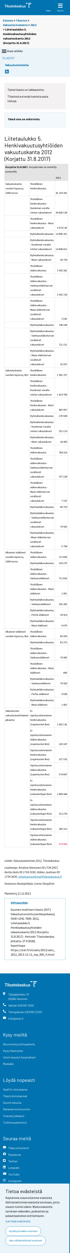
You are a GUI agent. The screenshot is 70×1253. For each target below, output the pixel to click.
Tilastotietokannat (15, 1096)
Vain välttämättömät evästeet (25, 1240)
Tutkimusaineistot (15, 1122)
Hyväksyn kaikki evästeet (23, 1231)
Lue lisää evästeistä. (18, 1221)
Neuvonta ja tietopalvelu (19, 1044)
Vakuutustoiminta (15, 25)
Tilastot (21, 20)
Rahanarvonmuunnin (16, 1109)
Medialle (8, 1064)
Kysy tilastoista (13, 1050)
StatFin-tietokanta (15, 1089)
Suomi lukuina (12, 1102)
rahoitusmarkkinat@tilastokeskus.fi (40, 876)
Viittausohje (19, 902)
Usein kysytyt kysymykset (19, 1057)
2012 (33, 25)
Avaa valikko (12, 51)
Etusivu (8, 20)
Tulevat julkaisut (13, 1116)
